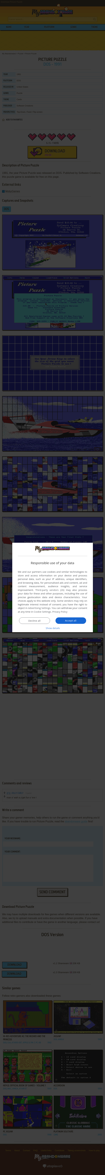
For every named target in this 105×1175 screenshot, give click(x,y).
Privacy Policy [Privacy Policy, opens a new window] (59, 611)
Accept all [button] (70, 620)
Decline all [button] (34, 620)
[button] (52, 628)
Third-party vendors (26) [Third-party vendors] (49, 590)
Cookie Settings (42, 611)
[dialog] (52, 587)
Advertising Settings (39, 608)
